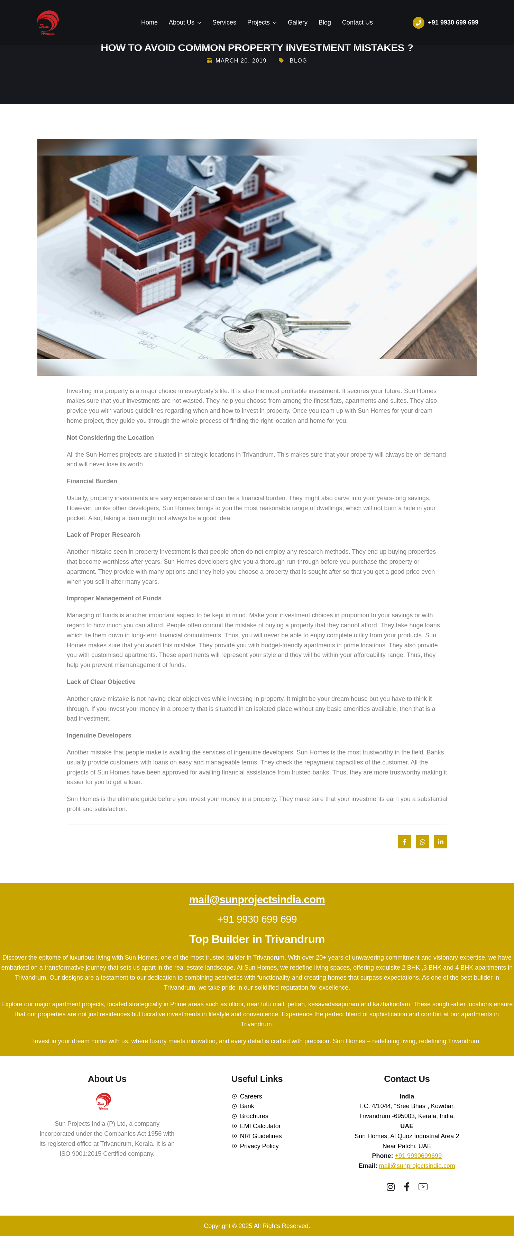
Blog (323, 22)
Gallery (297, 22)
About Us (186, 22)
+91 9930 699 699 (257, 919)
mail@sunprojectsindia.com (256, 900)
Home (151, 22)
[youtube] (423, 1187)
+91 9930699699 (418, 1155)
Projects (262, 22)
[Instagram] (390, 1187)
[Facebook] (407, 1187)
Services (225, 22)
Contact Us (355, 22)
